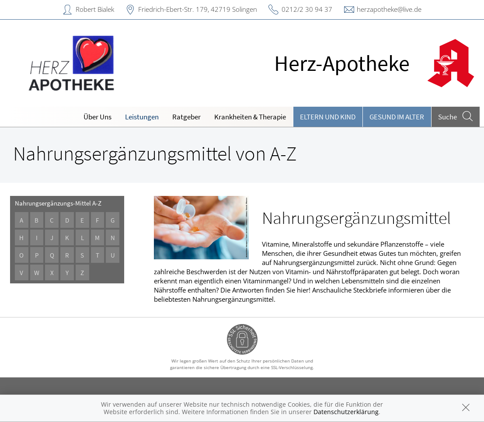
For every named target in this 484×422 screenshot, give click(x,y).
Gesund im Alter (396, 117)
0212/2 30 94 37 (307, 9)
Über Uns (97, 117)
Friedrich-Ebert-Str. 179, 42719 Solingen (197, 9)
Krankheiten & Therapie (250, 117)
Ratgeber (186, 117)
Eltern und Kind (327, 117)
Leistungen (142, 117)
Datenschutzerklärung (346, 412)
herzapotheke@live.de (389, 9)
